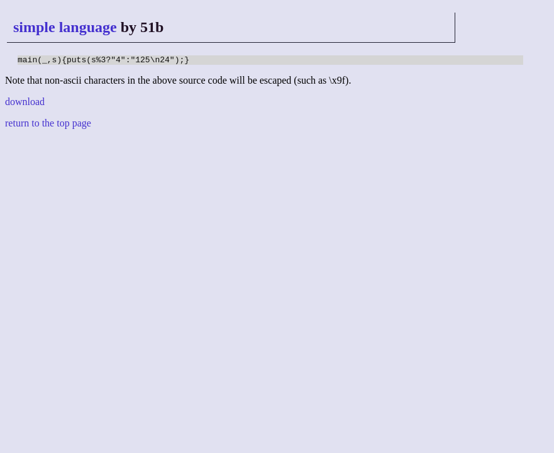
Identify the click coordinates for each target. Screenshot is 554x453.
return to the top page (48, 125)
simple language (65, 27)
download (25, 103)
